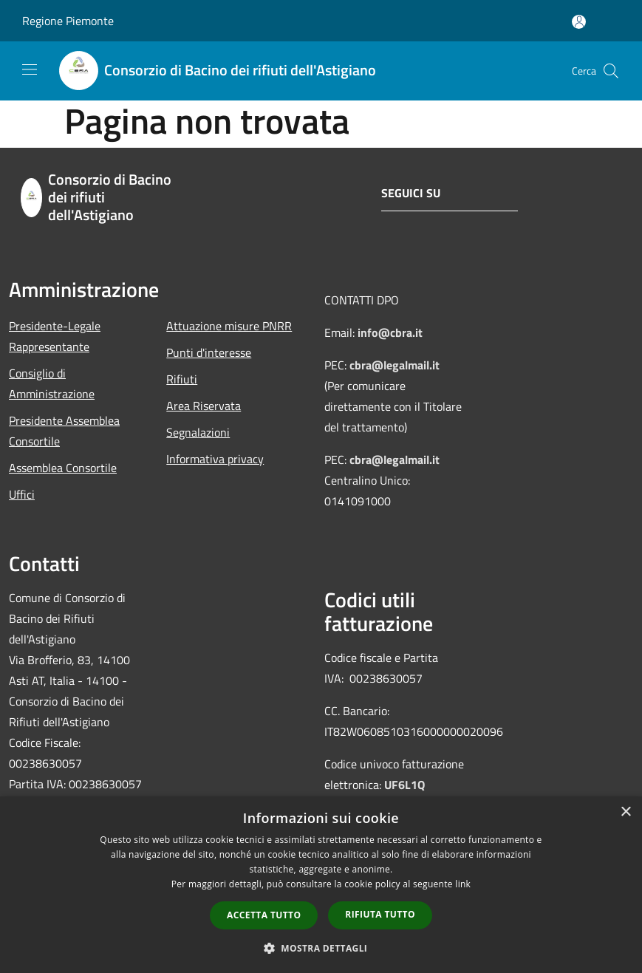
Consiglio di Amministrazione (52, 383)
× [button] (625, 812)
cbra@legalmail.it (394, 365)
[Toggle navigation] (29, 69)
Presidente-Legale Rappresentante (54, 336)
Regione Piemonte (68, 21)
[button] (321, 947)
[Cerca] (611, 71)
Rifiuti (181, 379)
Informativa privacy (215, 459)
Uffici (22, 494)
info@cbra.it (390, 332)
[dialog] (321, 884)
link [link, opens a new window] (463, 884)
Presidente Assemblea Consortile (64, 431)
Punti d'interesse (208, 352)
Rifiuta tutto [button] (380, 914)
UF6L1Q (404, 784)
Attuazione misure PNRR (229, 326)
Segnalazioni (198, 432)
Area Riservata (203, 405)
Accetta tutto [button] (264, 915)
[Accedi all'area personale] (579, 21)
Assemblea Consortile (63, 468)
